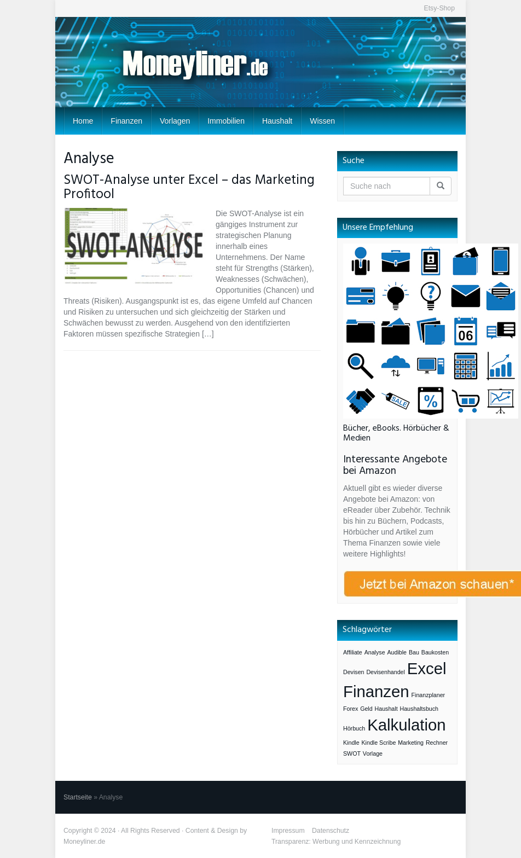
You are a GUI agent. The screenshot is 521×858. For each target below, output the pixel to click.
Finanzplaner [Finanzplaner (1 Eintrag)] (428, 695)
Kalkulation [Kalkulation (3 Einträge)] (406, 725)
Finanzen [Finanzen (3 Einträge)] (376, 691)
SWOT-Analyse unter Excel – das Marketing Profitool (189, 188)
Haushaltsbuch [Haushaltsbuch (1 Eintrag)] (419, 708)
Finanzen (126, 121)
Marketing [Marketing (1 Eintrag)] (411, 742)
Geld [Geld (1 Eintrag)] (366, 708)
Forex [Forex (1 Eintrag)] (350, 708)
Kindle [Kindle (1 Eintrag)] (351, 742)
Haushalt (277, 121)
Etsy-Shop (439, 8)
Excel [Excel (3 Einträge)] (427, 668)
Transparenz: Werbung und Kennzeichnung (336, 841)
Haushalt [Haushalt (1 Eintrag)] (386, 708)
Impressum (288, 830)
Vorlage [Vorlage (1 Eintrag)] (373, 753)
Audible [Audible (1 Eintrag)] (397, 652)
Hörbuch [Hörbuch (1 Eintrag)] (354, 728)
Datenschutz (330, 830)
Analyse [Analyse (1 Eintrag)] (374, 652)
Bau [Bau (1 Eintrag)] (414, 652)
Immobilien (226, 121)
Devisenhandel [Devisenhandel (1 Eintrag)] (385, 672)
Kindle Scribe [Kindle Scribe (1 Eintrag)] (379, 742)
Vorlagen (175, 121)
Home (83, 121)
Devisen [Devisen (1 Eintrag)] (353, 672)
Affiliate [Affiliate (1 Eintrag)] (352, 652)
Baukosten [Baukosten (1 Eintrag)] (435, 652)
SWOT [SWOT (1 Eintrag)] (352, 753)
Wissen (322, 121)
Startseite (77, 797)
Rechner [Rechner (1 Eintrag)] (437, 742)
